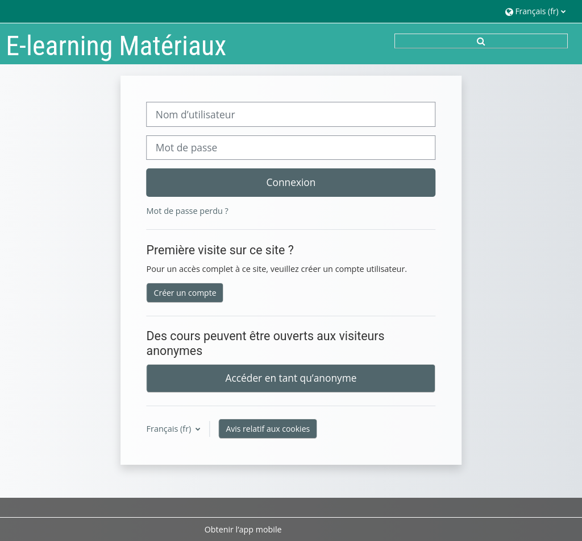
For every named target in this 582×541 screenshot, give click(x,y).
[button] (535, 11)
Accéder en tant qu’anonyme (291, 378)
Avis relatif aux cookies (268, 428)
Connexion (291, 182)
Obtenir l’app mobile (243, 529)
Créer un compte (185, 292)
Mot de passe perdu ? (187, 210)
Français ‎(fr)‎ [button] (170, 428)
